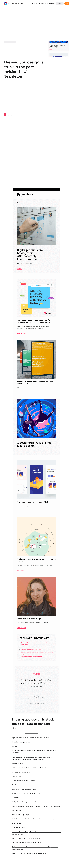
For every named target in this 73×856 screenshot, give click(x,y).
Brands (38, 3)
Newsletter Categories (48, 3)
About (33, 3)
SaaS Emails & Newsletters (9, 41)
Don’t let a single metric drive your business (26, 838)
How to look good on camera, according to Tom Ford (29, 853)
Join (67, 3)
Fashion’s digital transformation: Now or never (27, 842)
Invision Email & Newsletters (13, 113)
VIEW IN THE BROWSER (31, 733)
